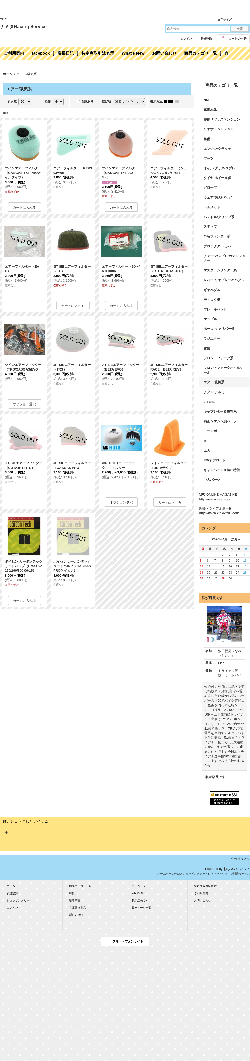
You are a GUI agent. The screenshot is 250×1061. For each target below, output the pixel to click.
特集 (72, 893)
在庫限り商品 (77, 907)
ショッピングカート (19, 900)
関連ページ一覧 (141, 907)
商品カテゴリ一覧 (80, 885)
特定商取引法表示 (205, 885)
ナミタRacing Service (23, 26)
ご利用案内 (201, 893)
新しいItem (76, 914)
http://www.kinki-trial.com (219, 513)
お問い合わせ (202, 900)
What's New (139, 893)
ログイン (186, 38)
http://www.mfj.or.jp (214, 499)
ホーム (11, 885)
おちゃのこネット (236, 869)
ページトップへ (240, 858)
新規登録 (206, 38)
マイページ (139, 885)
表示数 (12, 101)
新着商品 (74, 900)
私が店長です (215, 777)
